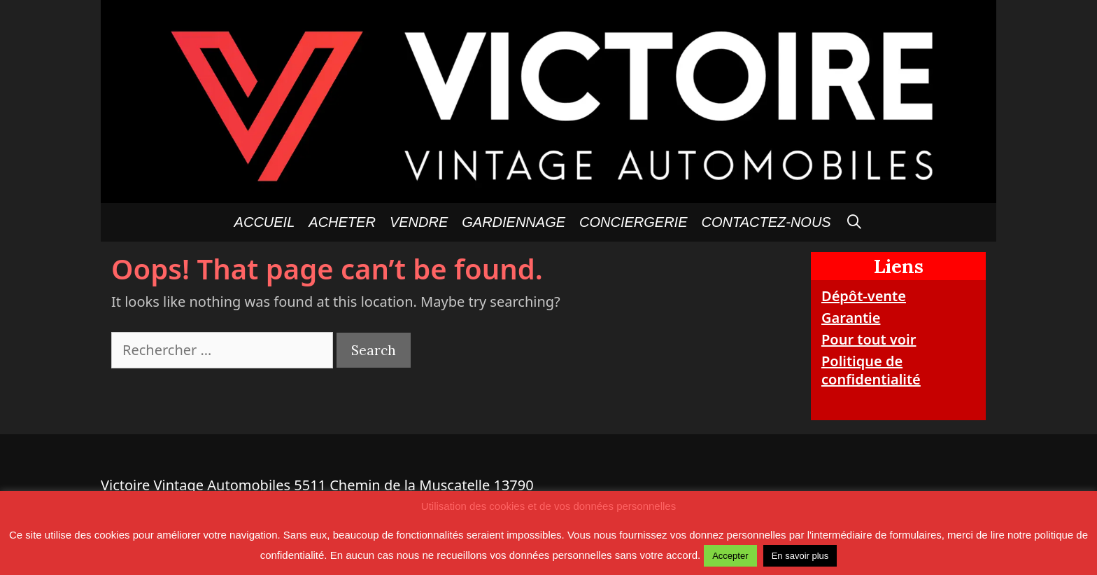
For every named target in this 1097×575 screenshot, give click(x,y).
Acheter (342, 222)
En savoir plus (800, 555)
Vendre (419, 222)
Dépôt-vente (863, 295)
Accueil (264, 222)
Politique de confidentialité (871, 370)
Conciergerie (633, 222)
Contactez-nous (766, 222)
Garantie (850, 317)
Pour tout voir (868, 339)
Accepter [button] (730, 555)
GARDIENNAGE (513, 222)
